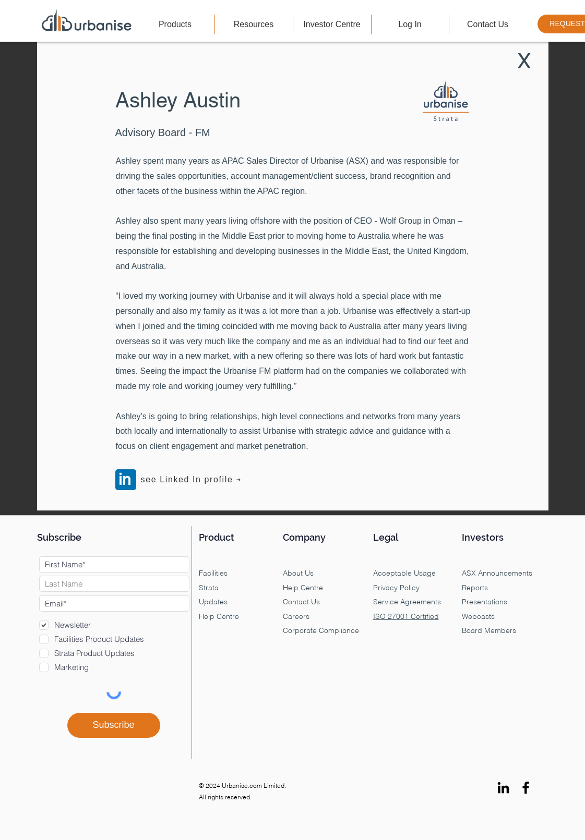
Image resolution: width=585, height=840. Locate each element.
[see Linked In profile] (191, 479)
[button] (175, 24)
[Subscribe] (114, 725)
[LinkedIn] (503, 788)
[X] (524, 61)
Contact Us (301, 602)
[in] (125, 479)
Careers (296, 616)
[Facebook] (526, 788)
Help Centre (303, 588)
